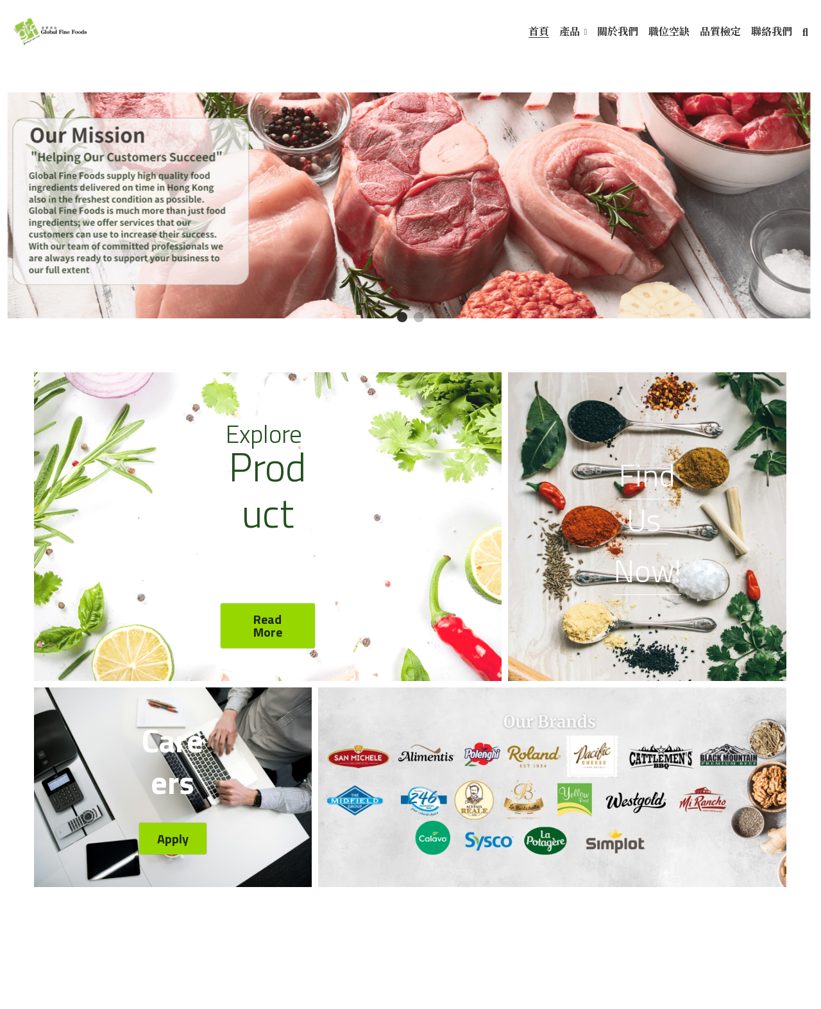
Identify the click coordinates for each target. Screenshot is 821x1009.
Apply (173, 840)
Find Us (650, 498)
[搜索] (805, 32)
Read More (267, 626)
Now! (647, 571)
